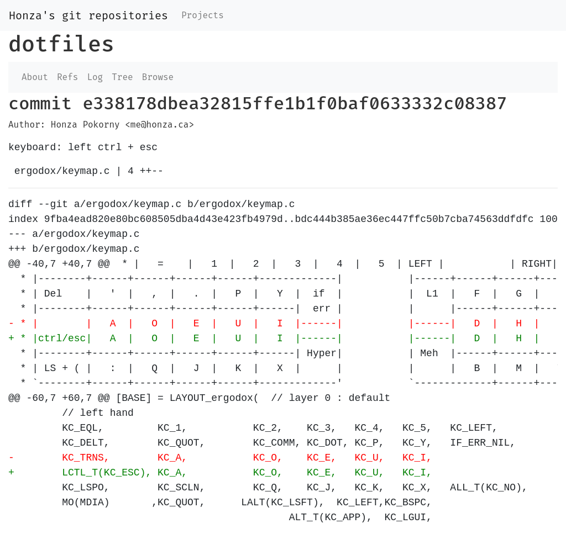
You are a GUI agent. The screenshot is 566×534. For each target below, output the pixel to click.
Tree (122, 77)
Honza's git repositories (88, 15)
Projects (202, 15)
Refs (67, 77)
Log (95, 77)
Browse (158, 77)
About (35, 77)
